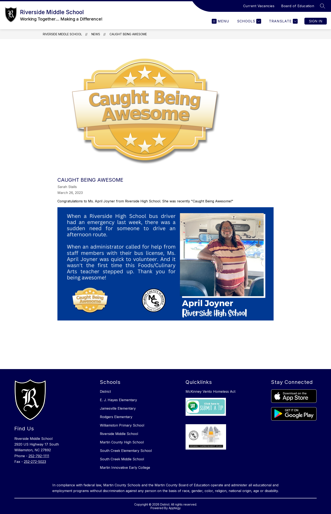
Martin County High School (122, 442)
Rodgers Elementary (116, 417)
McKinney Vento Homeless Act (210, 391)
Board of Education (297, 6)
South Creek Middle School (122, 459)
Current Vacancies (259, 6)
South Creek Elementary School (126, 451)
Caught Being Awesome (128, 34)
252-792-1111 (38, 456)
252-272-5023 (35, 461)
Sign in (315, 21)
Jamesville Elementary (118, 408)
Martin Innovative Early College (125, 467)
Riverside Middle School (62, 34)
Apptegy (175, 508)
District (105, 391)
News (95, 34)
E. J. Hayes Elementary (118, 400)
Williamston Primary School (122, 425)
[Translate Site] (283, 21)
